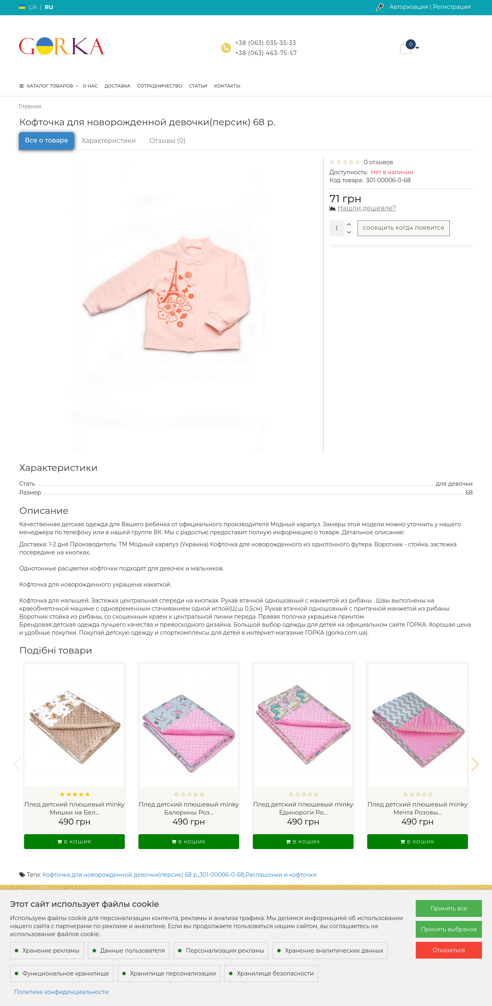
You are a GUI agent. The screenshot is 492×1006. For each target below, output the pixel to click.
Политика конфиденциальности (61, 992)
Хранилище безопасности (275, 973)
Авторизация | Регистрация (430, 6)
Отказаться (449, 950)
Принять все (449, 908)
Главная (29, 106)
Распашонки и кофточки (281, 864)
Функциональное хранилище (65, 973)
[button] (475, 759)
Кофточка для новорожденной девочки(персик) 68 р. (120, 864)
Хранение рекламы (50, 950)
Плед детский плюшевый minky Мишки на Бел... (74, 808)
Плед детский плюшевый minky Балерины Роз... (189, 808)
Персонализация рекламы (225, 950)
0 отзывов (377, 162)
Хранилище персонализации (173, 973)
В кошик (74, 842)
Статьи (198, 86)
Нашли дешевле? (366, 208)
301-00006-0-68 (221, 864)
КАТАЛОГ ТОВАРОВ (49, 86)
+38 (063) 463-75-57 (266, 53)
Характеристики (108, 141)
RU (49, 7)
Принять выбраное (449, 929)
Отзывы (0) (168, 141)
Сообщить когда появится (403, 228)
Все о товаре (46, 140)
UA (32, 7)
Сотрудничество (159, 86)
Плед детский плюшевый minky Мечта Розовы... (418, 808)
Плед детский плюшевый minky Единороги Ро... (303, 808)
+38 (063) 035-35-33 (265, 43)
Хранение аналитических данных (334, 950)
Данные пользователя (132, 950)
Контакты (227, 86)
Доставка (117, 86)
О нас (90, 86)
